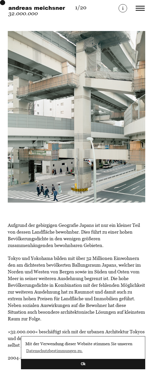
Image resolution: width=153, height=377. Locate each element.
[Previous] (42, 117)
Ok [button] (83, 363)
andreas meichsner (36, 8)
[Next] (111, 117)
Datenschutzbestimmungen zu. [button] (54, 350)
